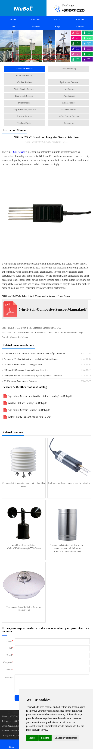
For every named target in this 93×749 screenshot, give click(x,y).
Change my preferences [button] (66, 738)
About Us (35, 19)
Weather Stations (24, 82)
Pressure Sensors (24, 116)
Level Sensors (69, 89)
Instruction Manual (24, 69)
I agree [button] (32, 738)
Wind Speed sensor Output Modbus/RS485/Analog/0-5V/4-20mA (24, 546)
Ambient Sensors (68, 109)
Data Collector (68, 103)
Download (35, 27)
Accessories (69, 123)
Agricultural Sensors (69, 82)
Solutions (80, 19)
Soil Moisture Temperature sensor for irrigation (69, 483)
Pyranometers (24, 103)
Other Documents (24, 75)
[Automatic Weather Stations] (46, 46)
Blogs (57, 27)
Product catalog (69, 69)
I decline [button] (45, 738)
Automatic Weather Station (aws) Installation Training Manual (31, 359)
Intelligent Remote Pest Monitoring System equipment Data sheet (33, 376)
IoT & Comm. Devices (69, 116)
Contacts (80, 27)
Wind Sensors (69, 96)
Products (58, 19)
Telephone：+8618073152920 (15, 721)
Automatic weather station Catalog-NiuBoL (23, 364)
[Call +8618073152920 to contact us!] (69, 8)
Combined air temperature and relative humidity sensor (23, 484)
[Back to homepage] (23, 8)
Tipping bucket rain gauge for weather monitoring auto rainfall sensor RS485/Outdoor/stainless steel (67, 548)
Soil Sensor (19, 152)
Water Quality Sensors (24, 89)
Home (13, 19)
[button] (41, 59)
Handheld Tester (24, 123)
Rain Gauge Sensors (24, 96)
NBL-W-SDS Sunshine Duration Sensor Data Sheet (27, 370)
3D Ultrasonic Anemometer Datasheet (20, 381)
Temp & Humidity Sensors (24, 109)
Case (13, 27)
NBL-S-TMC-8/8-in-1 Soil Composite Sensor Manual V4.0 (34, 328)
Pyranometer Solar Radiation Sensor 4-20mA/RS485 (23, 609)
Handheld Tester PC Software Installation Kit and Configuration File (34, 353)
